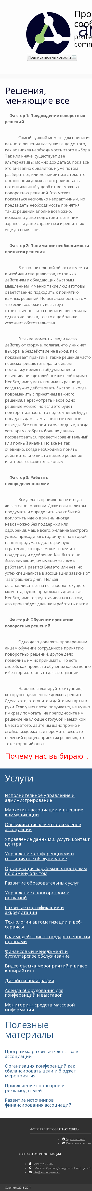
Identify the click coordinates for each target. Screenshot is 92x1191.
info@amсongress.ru (46, 1172)
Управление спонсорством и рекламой (37, 895)
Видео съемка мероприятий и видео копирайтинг (46, 968)
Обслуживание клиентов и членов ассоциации (43, 826)
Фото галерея (41, 1129)
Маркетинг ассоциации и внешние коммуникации (44, 812)
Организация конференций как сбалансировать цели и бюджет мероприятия (40, 1071)
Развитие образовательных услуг (42, 883)
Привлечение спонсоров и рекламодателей (35, 1088)
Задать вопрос (75, 1139)
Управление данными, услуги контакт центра (47, 841)
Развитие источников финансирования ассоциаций (38, 1102)
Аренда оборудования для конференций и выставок (34, 992)
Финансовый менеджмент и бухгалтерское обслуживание (37, 953)
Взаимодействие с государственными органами (47, 939)
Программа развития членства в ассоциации (41, 1053)
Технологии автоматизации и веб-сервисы (43, 924)
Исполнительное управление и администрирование (40, 797)
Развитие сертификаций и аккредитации (34, 909)
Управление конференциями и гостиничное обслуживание (39, 856)
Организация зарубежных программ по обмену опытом (46, 870)
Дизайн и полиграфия (29, 980)
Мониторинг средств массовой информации (40, 1007)
